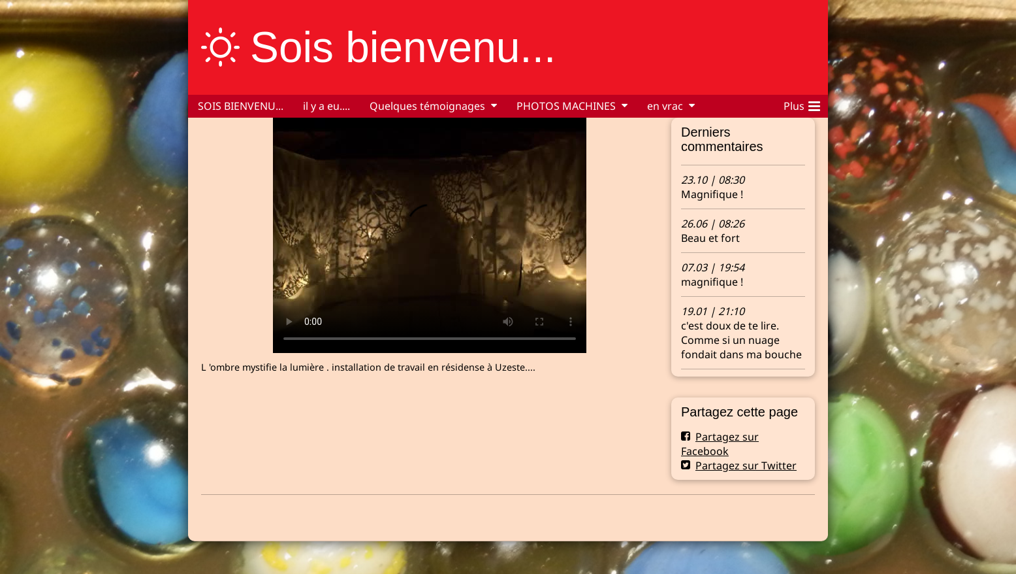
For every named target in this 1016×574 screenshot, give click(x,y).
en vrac (665, 106)
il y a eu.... (326, 106)
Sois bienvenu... (403, 47)
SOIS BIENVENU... (240, 106)
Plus (802, 104)
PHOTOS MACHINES (566, 106)
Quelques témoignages (427, 106)
